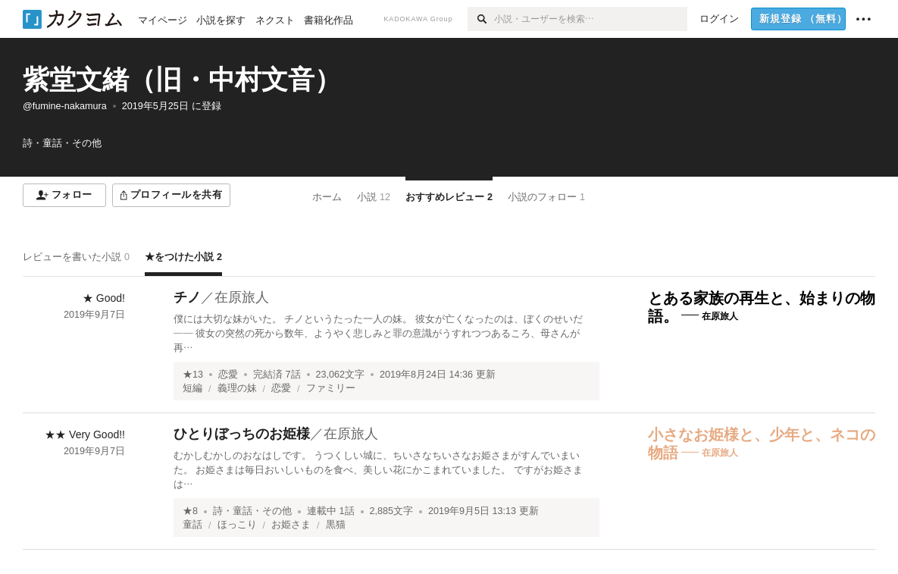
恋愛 (228, 374)
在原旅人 (241, 297)
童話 (192, 524)
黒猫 (336, 524)
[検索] (481, 19)
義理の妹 (237, 388)
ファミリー (330, 388)
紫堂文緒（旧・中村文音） (182, 79)
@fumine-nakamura (65, 106)
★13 (193, 374)
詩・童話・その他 (252, 511)
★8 (190, 511)
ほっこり (237, 524)
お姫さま (291, 524)
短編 (192, 388)
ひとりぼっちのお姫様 (242, 433)
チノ (187, 297)
